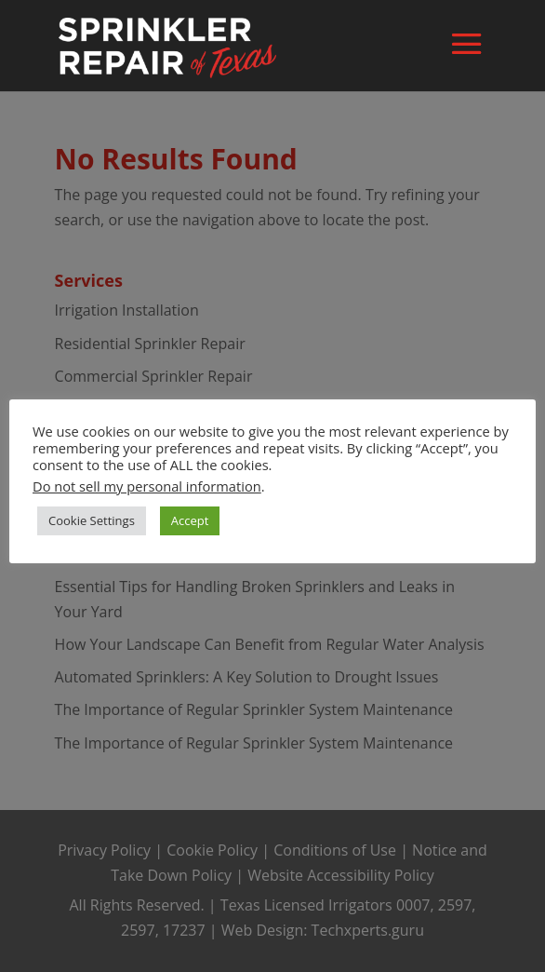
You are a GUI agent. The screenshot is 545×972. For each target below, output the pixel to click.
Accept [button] (190, 520)
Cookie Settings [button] (91, 520)
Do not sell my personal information (147, 486)
